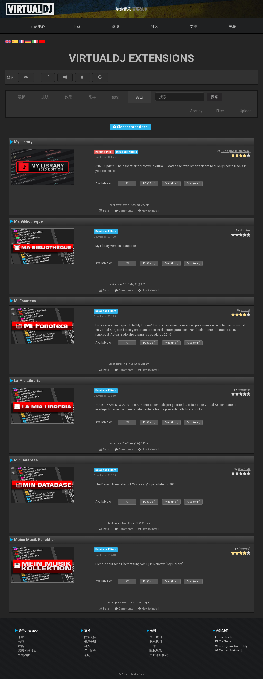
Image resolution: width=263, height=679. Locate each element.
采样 (92, 97)
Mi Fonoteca (25, 301)
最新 (21, 97)
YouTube (223, 641)
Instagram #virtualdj (231, 646)
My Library (23, 142)
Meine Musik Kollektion (35, 540)
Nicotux (245, 230)
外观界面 (24, 655)
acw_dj (245, 310)
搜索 (214, 97)
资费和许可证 (27, 650)
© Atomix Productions (132, 674)
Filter (222, 111)
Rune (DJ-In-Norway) (235, 151)
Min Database (26, 460)
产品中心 (38, 26)
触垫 (115, 97)
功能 (21, 646)
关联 (232, 26)
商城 (115, 26)
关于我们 (155, 637)
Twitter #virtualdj (228, 650)
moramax (244, 389)
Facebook (223, 637)
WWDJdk (244, 469)
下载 (76, 26)
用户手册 (90, 641)
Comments (125, 210)
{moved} (244, 548)
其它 (139, 97)
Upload (245, 111)
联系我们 (155, 641)
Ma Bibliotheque (28, 221)
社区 (154, 26)
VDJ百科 (90, 650)
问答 (87, 646)
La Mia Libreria (27, 381)
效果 (68, 97)
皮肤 (45, 97)
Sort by (198, 111)
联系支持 (90, 637)
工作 (152, 646)
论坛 (87, 655)
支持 (193, 26)
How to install (150, 210)
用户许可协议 (158, 655)
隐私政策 (155, 650)
